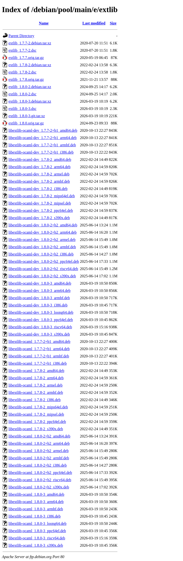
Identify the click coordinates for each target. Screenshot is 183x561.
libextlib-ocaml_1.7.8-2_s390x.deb (35, 429)
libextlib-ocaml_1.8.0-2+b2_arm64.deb (39, 443)
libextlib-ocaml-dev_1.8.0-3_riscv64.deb (40, 327)
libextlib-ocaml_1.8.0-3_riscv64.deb (36, 538)
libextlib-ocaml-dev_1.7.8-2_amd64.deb (39, 159)
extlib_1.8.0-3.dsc (22, 109)
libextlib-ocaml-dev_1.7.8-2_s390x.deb (39, 218)
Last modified (94, 23)
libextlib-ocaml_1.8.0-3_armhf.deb (35, 509)
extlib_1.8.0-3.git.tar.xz (26, 116)
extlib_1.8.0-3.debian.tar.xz (29, 101)
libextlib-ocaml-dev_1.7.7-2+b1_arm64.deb (42, 138)
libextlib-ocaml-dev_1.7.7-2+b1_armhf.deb (42, 145)
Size (113, 23)
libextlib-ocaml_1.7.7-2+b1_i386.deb (37, 363)
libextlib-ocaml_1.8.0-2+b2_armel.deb (38, 451)
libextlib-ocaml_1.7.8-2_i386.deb (34, 400)
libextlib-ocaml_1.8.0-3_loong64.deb (37, 523)
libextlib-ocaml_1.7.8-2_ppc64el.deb (37, 422)
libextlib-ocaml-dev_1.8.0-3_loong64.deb (40, 312)
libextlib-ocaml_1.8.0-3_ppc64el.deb (37, 531)
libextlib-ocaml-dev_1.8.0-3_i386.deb (37, 305)
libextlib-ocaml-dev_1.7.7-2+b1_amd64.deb (42, 130)
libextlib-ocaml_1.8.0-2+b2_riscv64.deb (39, 480)
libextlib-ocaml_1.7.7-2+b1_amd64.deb (39, 341)
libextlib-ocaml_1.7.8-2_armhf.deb (35, 392)
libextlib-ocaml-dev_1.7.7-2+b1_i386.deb (41, 152)
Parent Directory (21, 36)
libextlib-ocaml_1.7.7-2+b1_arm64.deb (39, 349)
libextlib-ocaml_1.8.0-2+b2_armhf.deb (38, 458)
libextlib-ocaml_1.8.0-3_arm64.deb (36, 502)
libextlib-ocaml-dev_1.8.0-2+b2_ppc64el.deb (43, 261)
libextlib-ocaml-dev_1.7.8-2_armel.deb (38, 174)
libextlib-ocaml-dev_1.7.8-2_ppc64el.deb (40, 210)
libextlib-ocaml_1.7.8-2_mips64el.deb (38, 407)
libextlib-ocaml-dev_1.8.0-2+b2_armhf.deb (42, 247)
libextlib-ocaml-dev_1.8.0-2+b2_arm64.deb (42, 232)
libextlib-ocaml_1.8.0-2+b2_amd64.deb (39, 436)
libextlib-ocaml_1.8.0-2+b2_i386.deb (37, 465)
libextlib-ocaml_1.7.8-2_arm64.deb (36, 378)
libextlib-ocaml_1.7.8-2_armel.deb (35, 385)
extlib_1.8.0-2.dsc (22, 94)
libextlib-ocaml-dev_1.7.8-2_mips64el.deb (41, 196)
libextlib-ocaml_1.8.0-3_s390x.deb (35, 545)
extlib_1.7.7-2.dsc (22, 50)
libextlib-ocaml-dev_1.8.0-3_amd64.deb (39, 283)
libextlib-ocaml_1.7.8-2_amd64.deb (36, 371)
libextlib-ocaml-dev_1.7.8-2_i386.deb (37, 189)
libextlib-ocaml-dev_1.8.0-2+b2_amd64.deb (42, 225)
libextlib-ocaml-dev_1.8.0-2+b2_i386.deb (41, 254)
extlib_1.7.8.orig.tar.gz (26, 79)
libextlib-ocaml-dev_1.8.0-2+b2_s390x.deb (42, 276)
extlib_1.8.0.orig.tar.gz (26, 123)
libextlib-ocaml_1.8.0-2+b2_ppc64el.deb (40, 472)
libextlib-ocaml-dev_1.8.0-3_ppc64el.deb (40, 320)
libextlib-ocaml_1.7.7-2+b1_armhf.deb (38, 356)
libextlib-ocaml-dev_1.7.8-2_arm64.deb (39, 167)
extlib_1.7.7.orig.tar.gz (26, 58)
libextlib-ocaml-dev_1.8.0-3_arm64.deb (39, 291)
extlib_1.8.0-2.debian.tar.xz (29, 87)
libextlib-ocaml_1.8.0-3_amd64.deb (36, 494)
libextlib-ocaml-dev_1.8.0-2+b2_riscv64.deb (43, 269)
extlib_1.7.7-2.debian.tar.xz (29, 43)
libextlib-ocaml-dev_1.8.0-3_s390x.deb (39, 334)
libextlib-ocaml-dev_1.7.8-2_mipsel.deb (39, 203)
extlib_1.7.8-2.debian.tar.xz (29, 65)
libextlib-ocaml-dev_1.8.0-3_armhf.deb (39, 298)
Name (44, 23)
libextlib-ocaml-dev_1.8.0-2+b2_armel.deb (41, 240)
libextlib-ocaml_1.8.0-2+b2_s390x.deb (38, 487)
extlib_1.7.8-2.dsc (22, 72)
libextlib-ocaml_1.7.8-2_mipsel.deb (36, 414)
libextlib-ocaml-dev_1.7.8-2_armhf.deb (39, 181)
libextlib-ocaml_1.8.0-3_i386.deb (34, 516)
